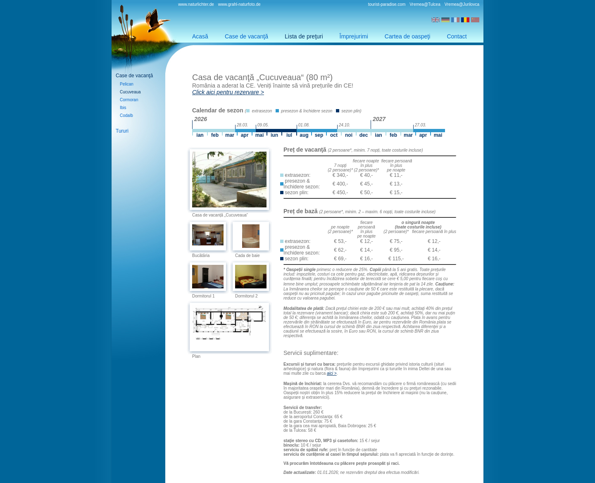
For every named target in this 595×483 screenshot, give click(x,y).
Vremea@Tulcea (424, 4)
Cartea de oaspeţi (408, 36)
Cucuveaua (130, 92)
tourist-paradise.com (387, 4)
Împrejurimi (354, 36)
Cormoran (129, 100)
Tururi (122, 131)
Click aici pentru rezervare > (228, 92)
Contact (456, 36)
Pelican (126, 84)
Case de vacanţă (246, 36)
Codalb (126, 115)
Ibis (123, 107)
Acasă (200, 36)
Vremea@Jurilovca (462, 4)
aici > (332, 373)
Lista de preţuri (304, 36)
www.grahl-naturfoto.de (239, 4)
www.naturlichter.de (196, 4)
